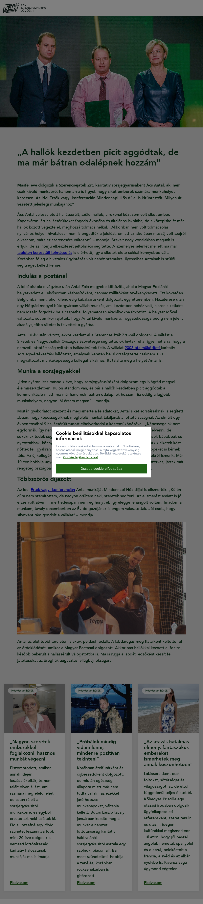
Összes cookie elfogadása (102, 468)
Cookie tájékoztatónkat (80, 457)
